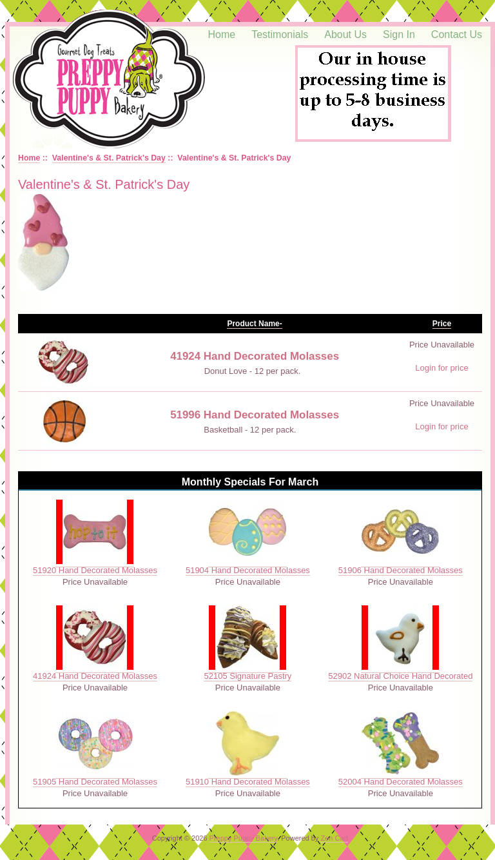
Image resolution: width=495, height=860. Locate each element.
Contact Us (456, 34)
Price (441, 323)
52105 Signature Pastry (247, 676)
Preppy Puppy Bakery (243, 838)
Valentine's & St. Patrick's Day (109, 157)
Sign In (399, 34)
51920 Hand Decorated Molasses (95, 570)
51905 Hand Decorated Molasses (95, 782)
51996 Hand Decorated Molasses (254, 415)
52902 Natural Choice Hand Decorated (400, 676)
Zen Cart (334, 838)
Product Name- (254, 323)
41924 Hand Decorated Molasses (254, 356)
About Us (345, 34)
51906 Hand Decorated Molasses (400, 570)
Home (222, 34)
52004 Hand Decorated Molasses (400, 782)
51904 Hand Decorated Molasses (248, 570)
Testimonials (279, 34)
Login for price (441, 368)
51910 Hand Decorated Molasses (248, 782)
